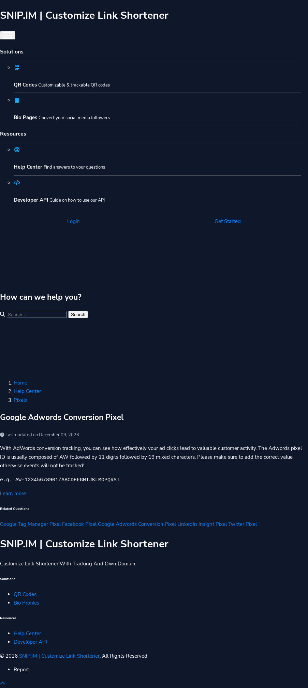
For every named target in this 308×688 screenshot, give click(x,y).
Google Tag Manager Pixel (30, 524)
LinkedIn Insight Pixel (202, 524)
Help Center (27, 391)
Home (20, 382)
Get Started (228, 221)
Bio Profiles (26, 602)
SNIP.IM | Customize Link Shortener (59, 656)
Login (73, 221)
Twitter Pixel (242, 524)
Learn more (13, 493)
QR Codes (25, 594)
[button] (2, 683)
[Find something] (36, 314)
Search (78, 314)
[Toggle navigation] (7, 35)
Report (21, 669)
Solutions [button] (12, 52)
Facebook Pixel (79, 524)
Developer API (30, 642)
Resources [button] (13, 134)
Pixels (20, 400)
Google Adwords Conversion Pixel (137, 524)
